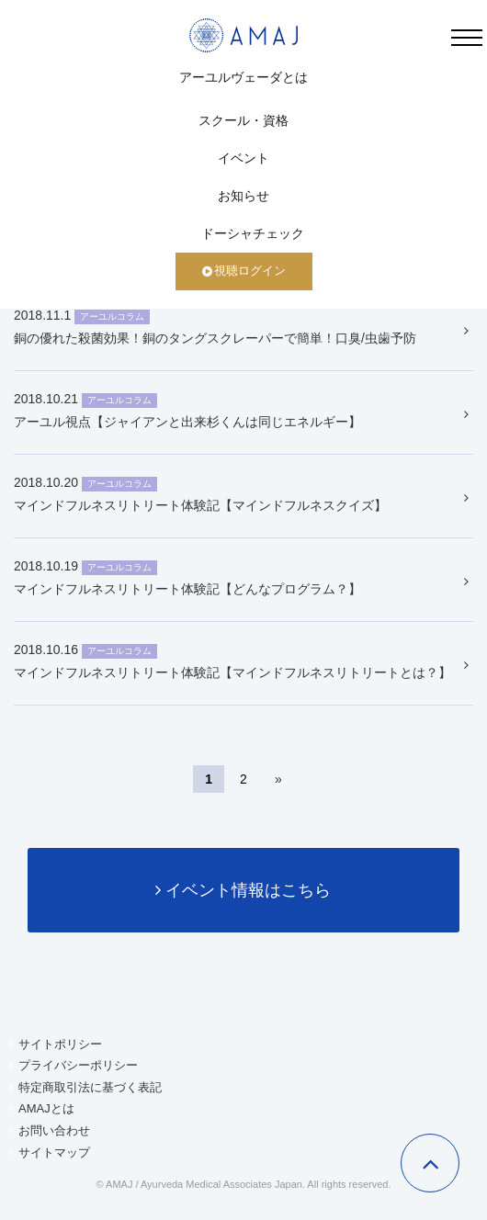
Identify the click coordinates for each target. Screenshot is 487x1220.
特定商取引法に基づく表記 (90, 1087)
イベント (243, 158)
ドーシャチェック (252, 233)
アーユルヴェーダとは (243, 77)
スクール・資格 (243, 120)
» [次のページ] (278, 779)
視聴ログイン (244, 270)
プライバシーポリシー (78, 1065)
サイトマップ (54, 1152)
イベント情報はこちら (243, 890)
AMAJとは (46, 1108)
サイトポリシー (60, 1044)
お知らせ (243, 195)
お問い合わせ (54, 1130)
